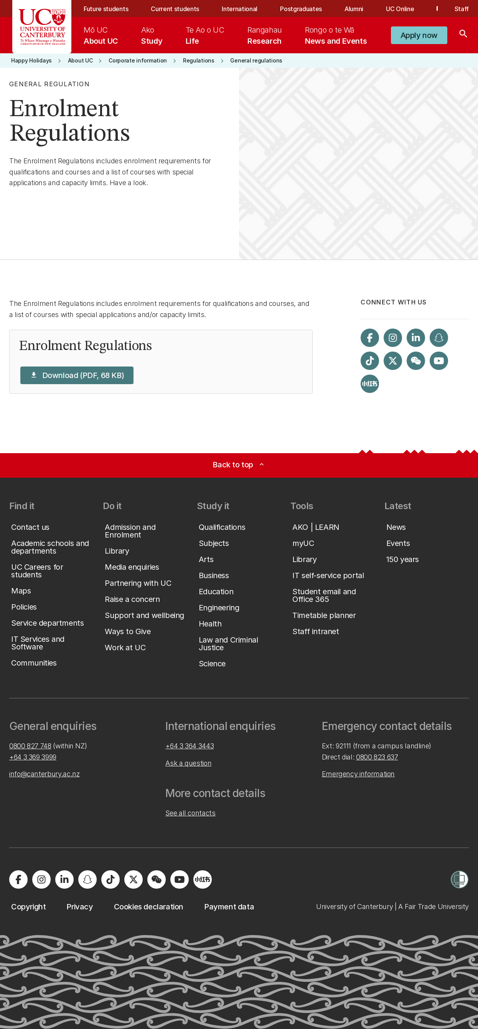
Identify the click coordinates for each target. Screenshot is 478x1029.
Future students (106, 9)
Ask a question (188, 763)
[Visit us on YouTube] (439, 361)
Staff (462, 9)
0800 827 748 (30, 746)
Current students (175, 9)
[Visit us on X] (393, 361)
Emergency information (358, 774)
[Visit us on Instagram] (393, 338)
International (239, 9)
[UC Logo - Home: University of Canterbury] (42, 27)
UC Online (400, 9)
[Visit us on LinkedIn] (416, 338)
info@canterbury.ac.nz (44, 774)
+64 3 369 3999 (32, 757)
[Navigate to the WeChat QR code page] (416, 361)
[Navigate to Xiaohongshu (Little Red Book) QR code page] (370, 384)
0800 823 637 (377, 757)
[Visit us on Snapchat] (439, 338)
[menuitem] (101, 35)
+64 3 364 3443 (189, 746)
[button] (419, 35)
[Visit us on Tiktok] (370, 361)
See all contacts (190, 813)
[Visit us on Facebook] (370, 338)
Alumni (353, 9)
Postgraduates (301, 9)
